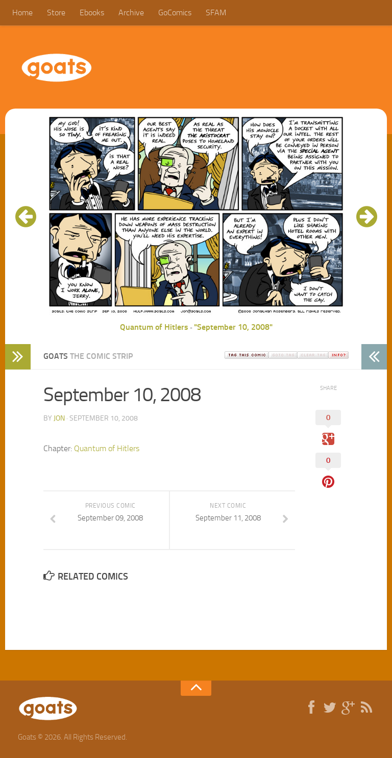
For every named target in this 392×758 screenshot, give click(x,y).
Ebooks (92, 12)
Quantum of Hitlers (154, 327)
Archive (131, 12)
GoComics (174, 12)
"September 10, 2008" (233, 327)
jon (59, 418)
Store (56, 12)
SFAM (216, 12)
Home (22, 12)
